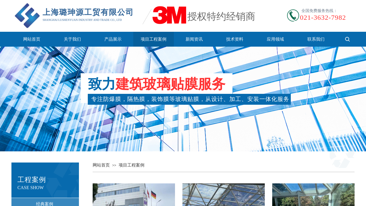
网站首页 (31, 39)
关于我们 (72, 39)
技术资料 (234, 39)
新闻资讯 (194, 39)
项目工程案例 (153, 39)
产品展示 (113, 39)
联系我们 (316, 39)
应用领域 (275, 39)
